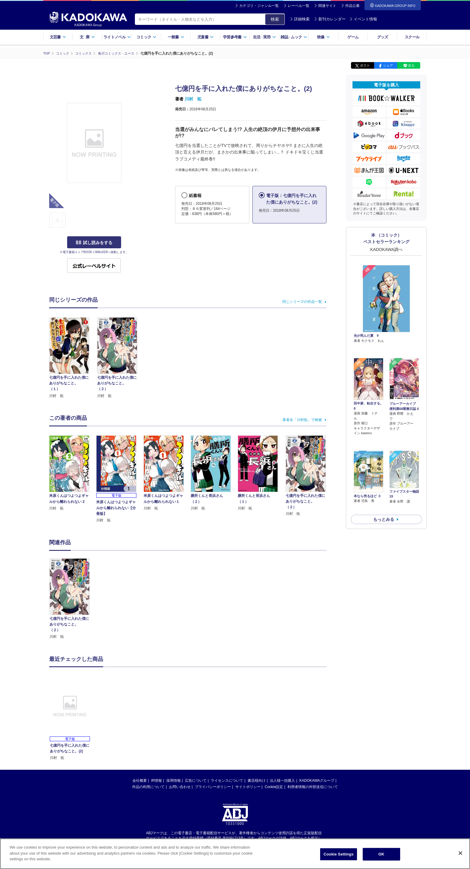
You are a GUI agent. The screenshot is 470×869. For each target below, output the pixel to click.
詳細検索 (300, 19)
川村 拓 (193, 99)
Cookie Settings (339, 855)
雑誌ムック (294, 37)
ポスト (365, 65)
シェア (388, 65)
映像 (323, 37)
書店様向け (257, 780)
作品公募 (352, 6)
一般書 (176, 37)
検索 (275, 19)
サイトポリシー (247, 786)
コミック (146, 37)
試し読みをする (94, 242)
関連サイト (327, 6)
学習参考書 (235, 37)
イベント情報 (363, 19)
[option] (73, 599)
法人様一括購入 (282, 780)
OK (381, 855)
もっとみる (383, 487)
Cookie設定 (274, 786)
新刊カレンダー (330, 19)
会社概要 (139, 780)
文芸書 (58, 37)
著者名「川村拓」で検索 (302, 419)
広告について (196, 780)
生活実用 (264, 37)
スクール (412, 37)
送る (411, 65)
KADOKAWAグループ (316, 780)
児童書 (205, 37)
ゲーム (352, 37)
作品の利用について (148, 786)
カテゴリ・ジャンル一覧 (259, 6)
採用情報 (173, 780)
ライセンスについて (227, 780)
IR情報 (156, 780)
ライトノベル (117, 37)
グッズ (382, 37)
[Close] (460, 854)
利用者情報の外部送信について (312, 786)
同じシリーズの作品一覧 (302, 301)
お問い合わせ (180, 786)
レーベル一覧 (298, 6)
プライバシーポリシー (213, 786)
